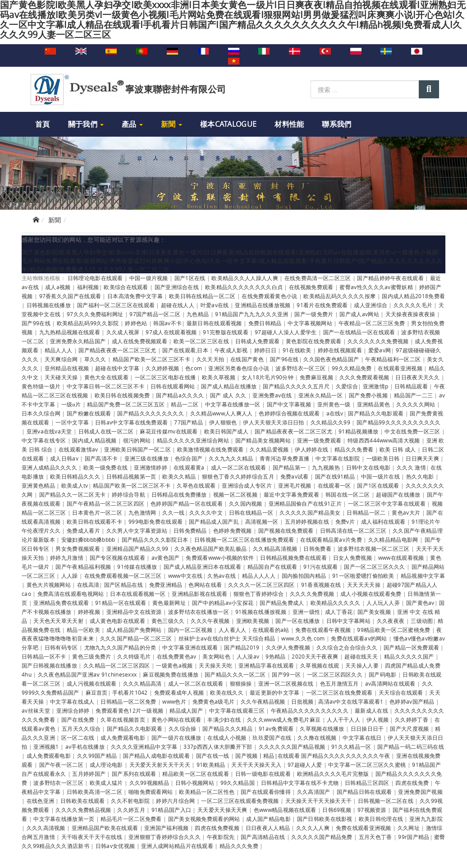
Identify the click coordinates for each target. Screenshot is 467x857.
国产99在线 (37, 323)
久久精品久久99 (331, 422)
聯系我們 (336, 124)
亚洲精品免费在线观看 (61, 602)
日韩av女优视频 (116, 845)
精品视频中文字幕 (423, 575)
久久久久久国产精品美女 (310, 512)
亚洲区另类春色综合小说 (239, 368)
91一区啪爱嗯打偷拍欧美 (364, 575)
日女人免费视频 (353, 557)
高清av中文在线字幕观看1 (351, 701)
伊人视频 (378, 719)
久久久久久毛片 (414, 305)
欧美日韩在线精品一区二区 (203, 295)
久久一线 (173, 512)
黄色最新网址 (169, 602)
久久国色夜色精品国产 (331, 359)
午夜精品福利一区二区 (393, 359)
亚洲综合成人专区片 (247, 485)
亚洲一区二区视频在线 (286, 683)
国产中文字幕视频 (290, 404)
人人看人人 (233, 629)
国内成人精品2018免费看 (413, 295)
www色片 (175, 701)
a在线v (334, 413)
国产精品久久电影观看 (376, 413)
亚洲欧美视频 (253, 620)
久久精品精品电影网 (394, 539)
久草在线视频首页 (124, 719)
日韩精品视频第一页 (132, 476)
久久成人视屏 (123, 332)
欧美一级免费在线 (106, 467)
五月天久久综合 (82, 728)
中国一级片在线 (381, 476)
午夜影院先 (221, 836)
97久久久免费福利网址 (96, 314)
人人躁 (70, 575)
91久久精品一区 (352, 746)
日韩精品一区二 (367, 512)
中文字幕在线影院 (339, 458)
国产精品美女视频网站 (263, 440)
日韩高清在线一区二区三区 (354, 530)
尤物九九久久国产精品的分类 (121, 647)
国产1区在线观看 (379, 485)
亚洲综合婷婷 (73, 710)
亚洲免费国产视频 (420, 791)
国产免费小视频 (369, 395)
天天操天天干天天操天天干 (319, 800)
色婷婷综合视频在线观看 (290, 413)
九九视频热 (326, 467)
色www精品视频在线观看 (286, 809)
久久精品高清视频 (276, 548)
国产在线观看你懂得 (266, 791)
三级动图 (422, 620)
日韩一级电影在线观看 (263, 773)
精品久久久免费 (240, 845)
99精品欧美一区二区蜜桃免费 (394, 629)
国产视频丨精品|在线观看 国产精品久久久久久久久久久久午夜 (313, 755)
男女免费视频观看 (78, 548)
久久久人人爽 (313, 827)
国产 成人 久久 (229, 395)
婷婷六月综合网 (176, 800)
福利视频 (88, 286)
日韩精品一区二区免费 (129, 701)
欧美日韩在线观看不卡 (95, 521)
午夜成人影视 (232, 350)
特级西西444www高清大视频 (384, 440)
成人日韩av (65, 458)
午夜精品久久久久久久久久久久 (310, 710)
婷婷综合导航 (129, 494)
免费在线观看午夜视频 (323, 629)
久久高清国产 (314, 791)
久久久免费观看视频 (365, 377)
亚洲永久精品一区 (321, 395)
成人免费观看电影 (124, 737)
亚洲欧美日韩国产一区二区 (138, 449)
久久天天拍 (211, 359)
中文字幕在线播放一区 (233, 404)
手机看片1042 (130, 692)
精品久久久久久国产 (409, 656)
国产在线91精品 (336, 476)
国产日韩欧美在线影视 (325, 818)
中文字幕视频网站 (311, 323)
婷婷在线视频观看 (341, 350)
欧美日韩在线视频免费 (123, 395)
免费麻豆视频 (317, 377)
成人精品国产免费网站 (134, 629)
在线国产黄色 (247, 359)
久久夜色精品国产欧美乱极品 (211, 548)
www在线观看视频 (402, 557)
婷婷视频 (90, 611)
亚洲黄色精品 (39, 485)
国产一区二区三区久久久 (375, 566)
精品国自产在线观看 (273, 566)
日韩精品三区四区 (368, 782)
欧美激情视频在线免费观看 (211, 449)
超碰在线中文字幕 (118, 368)
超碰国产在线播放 (399, 494)
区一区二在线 (78, 737)
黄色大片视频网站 (50, 584)
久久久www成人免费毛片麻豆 (284, 719)
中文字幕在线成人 (73, 701)
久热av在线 (222, 575)
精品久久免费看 (354, 449)
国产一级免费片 (314, 314)
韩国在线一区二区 (348, 494)
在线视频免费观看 (312, 286)
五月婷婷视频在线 (308, 521)
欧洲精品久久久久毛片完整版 (334, 773)
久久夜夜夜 (391, 620)
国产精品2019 (242, 647)
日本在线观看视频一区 (138, 593)
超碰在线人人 (178, 305)
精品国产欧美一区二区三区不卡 (152, 359)
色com (194, 368)
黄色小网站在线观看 (177, 719)
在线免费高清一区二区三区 (318, 277)
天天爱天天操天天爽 (223, 809)
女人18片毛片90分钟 (268, 377)
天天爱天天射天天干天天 (160, 764)
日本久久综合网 (42, 413)
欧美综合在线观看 (127, 286)
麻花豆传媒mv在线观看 (169, 431)
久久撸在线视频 (318, 737)
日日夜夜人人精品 (269, 827)
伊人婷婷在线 (312, 449)
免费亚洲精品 (166, 584)
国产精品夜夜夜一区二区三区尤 (118, 350)
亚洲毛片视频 (295, 485)
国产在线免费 (78, 719)
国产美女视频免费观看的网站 (205, 818)
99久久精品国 (238, 782)
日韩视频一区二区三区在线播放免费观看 (245, 539)
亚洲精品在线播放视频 (263, 305)
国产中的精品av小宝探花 (223, 602)
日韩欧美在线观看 (83, 800)
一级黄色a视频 (175, 665)
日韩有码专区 (62, 647)
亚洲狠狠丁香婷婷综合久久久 (165, 836)
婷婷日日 (266, 350)
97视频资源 (372, 809)
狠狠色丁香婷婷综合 (259, 593)
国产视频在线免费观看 (286, 530)
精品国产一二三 (414, 395)
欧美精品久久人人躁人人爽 (245, 277)
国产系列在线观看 (135, 773)
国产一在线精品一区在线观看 (360, 332)
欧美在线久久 (227, 692)
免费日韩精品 (265, 323)
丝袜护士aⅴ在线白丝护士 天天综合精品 (228, 638)
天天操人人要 (362, 665)
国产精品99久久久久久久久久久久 (399, 422)
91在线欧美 (298, 350)
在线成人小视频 (227, 737)
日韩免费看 (318, 548)
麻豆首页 (97, 692)
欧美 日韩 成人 (398, 449)
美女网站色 (217, 656)
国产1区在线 (190, 277)
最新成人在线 (372, 710)
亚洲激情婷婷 (151, 467)
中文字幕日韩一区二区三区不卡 (106, 386)
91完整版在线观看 (226, 332)
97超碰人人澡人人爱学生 (286, 332)
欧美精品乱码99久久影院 (88, 323)
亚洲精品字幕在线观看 (266, 665)
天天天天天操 (364, 584)
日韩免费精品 (191, 530)
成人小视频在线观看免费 (371, 593)
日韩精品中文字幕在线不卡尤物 (300, 782)
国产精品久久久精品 (228, 728)
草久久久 (96, 359)
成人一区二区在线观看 (239, 467)
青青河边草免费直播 (285, 458)
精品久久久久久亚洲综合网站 (193, 440)
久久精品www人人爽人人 (222, 413)
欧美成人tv (74, 485)
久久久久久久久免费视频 (379, 341)
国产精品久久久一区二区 (236, 674)
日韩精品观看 (411, 386)
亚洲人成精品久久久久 (50, 467)
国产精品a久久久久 (180, 395)
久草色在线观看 (197, 485)
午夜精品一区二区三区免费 (373, 323)
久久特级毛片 (134, 656)
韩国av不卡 (167, 323)
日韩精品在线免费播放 (179, 494)
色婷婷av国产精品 (412, 701)
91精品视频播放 (359, 431)
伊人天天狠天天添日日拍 (274, 422)
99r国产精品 (413, 836)
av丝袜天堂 (36, 710)
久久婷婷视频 (163, 368)
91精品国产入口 (172, 809)
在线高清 (88, 584)
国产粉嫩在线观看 (90, 413)
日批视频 (302, 701)
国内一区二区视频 (191, 629)
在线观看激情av (79, 449)
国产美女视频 (374, 611)
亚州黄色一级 (334, 404)
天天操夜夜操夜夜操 (411, 314)
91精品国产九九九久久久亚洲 (252, 314)
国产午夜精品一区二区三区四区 (106, 503)
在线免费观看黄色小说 (270, 295)
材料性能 (289, 124)
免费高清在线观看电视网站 (71, 593)
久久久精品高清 (143, 683)
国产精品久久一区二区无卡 (73, 494)
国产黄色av (420, 602)
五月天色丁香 (376, 836)
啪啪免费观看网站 (151, 791)
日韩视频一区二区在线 (386, 800)
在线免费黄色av (177, 656)
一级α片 (71, 404)
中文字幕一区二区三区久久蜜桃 (367, 764)
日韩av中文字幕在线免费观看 (132, 422)
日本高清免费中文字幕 (135, 295)
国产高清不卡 (102, 458)
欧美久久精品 (179, 476)
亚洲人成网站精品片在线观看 (178, 845)
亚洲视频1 (46, 746)
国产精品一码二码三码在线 (410, 746)
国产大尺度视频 (410, 728)
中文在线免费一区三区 (413, 431)
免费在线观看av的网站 (360, 638)
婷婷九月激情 (67, 557)
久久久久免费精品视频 (83, 809)
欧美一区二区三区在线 (202, 341)
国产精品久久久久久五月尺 (297, 386)
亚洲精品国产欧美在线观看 (106, 827)
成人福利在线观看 (384, 521)
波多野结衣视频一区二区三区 (374, 548)
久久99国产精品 (98, 755)
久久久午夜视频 (211, 620)
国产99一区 (287, 674)
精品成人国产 (186, 710)
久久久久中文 (206, 512)
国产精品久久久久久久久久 (151, 413)
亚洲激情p (376, 386)
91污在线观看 (321, 566)
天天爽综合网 (62, 359)
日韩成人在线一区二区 (106, 431)
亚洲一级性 (306, 611)
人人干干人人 (344, 719)
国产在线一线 (213, 755)
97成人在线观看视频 (172, 332)
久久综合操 (183, 728)
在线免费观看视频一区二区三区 (124, 575)
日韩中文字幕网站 (349, 620)
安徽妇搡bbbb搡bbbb (89, 539)
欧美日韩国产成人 (227, 431)
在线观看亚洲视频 (401, 368)
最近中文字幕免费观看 (292, 494)
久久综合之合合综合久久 (347, 647)
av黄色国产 (166, 557)
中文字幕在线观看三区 (237, 710)
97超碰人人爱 (305, 764)
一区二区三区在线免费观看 (340, 692)
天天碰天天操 (62, 377)
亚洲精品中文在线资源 (134, 611)
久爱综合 (347, 386)
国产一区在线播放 (298, 620)
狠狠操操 (242, 683)
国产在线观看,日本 (186, 350)
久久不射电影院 (131, 800)
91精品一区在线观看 (121, 602)
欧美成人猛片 (107, 782)
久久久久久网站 (416, 404)
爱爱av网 (379, 350)
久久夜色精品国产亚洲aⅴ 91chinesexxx (88, 674)
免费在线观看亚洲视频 (364, 827)
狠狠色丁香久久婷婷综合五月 (238, 476)
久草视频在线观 (320, 665)
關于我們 (86, 124)
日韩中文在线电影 (369, 467)
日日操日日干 (368, 728)
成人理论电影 (107, 764)
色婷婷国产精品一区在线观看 (187, 503)
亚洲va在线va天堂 (50, 431)
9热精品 (276, 656)
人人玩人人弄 (383, 602)
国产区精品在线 (124, 584)
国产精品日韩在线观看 (365, 791)
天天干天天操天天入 (257, 764)
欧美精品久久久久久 (336, 602)
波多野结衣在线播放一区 (199, 611)
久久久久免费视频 (313, 593)
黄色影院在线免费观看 (314, 341)
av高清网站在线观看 (391, 683)
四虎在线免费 (412, 782)
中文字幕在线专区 (45, 440)
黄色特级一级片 (42, 386)
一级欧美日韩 (383, 458)
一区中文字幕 (72, 422)
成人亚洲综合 (371, 305)
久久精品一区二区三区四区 (117, 665)
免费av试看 (295, 476)
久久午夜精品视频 (264, 701)
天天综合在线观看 (402, 692)
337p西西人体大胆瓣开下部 (218, 746)
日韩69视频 (337, 809)
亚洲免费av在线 (272, 395)
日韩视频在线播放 (50, 305)
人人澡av (249, 656)
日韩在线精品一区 (252, 512)
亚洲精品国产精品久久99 (138, 548)
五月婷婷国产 (89, 773)
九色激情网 (143, 512)
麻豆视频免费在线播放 (171, 674)
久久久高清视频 (47, 827)
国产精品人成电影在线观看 (157, 755)
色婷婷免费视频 (233, 530)
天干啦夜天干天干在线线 (92, 836)
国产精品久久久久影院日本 (156, 539)
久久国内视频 (246, 503)
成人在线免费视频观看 (140, 341)
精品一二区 (185, 404)
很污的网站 (137, 440)
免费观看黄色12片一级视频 (130, 710)
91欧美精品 (212, 764)
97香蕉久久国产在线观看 (71, 295)
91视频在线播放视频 (261, 611)
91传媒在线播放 (138, 566)
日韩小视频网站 (195, 782)
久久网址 (409, 827)
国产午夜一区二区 (62, 764)
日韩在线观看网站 (174, 386)
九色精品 (199, 314)
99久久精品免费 (352, 368)
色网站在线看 (205, 584)
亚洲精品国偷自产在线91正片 (306, 503)
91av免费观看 (277, 728)
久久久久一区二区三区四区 (262, 584)
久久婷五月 (132, 809)
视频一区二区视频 (236, 494)
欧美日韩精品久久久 (75, 476)
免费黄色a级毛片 (214, 701)
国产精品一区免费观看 (412, 647)
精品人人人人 (259, 575)
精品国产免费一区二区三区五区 (126, 404)
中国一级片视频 (149, 277)
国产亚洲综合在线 (178, 286)
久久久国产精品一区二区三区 (137, 638)
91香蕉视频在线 (322, 584)
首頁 (42, 124)
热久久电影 (420, 476)
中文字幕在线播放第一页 (64, 818)
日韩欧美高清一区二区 (95, 791)
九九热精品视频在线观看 (70, 332)
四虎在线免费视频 (218, 827)
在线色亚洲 (41, 800)
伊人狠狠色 (223, 422)
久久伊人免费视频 (289, 647)
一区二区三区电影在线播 (166, 377)
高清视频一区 (262, 521)
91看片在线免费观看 (323, 305)
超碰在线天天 (361, 656)
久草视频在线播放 (323, 728)
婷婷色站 (137, 323)
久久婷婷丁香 (412, 719)
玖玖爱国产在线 (272, 737)
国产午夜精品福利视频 (83, 566)
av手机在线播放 (85, 746)
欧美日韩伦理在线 (382, 818)
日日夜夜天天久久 (418, 377)
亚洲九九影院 (426, 818)
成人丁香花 (339, 611)
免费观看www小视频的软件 (220, 557)
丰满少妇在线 (224, 719)
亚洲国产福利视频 (167, 827)
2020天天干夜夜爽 (315, 656)
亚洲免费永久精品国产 (78, 341)
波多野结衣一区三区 (301, 368)
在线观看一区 (335, 485)
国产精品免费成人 (283, 602)
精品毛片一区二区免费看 (132, 818)
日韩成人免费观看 (258, 341)
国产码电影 (383, 674)
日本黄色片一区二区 (98, 512)
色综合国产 (189, 458)
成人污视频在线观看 (92, 683)
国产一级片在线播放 (177, 737)
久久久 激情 (411, 467)
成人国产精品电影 (269, 818)
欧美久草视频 (219, 377)
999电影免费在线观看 (156, 521)
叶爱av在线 (215, 305)
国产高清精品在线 (264, 836)
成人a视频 (58, 286)
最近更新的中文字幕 (275, 692)
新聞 (171, 124)
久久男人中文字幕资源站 (137, 530)
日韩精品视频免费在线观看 (294, 557)
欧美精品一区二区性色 (207, 791)
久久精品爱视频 (270, 449)
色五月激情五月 (340, 683)
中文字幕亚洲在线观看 (190, 647)
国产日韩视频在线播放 (50, 665)
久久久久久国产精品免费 (322, 836)
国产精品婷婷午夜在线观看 (391, 277)
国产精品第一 (290, 467)
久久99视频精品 (150, 782)
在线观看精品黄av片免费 (331, 539)
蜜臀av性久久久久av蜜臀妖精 (376, 286)
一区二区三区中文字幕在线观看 (387, 503)
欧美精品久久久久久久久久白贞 (244, 286)
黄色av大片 (406, 512)
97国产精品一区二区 (155, 314)
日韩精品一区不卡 (45, 656)
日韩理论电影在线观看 (96, 277)
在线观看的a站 (271, 629)
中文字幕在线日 (363, 737)
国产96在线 (284, 359)
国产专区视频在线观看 (118, 557)
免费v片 (346, 521)
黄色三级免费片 (92, 656)
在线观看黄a (190, 467)
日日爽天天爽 (423, 458)
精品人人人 (59, 350)
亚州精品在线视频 (68, 368)
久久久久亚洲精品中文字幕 (145, 746)
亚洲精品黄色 (374, 404)
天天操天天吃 (216, 665)
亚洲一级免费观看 (320, 440)
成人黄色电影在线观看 (118, 620)
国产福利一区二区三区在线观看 (116, 305)
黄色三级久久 (168, 620)
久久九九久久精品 (232, 458)
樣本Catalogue (228, 124)
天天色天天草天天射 (59, 620)
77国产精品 (189, 422)
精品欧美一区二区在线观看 (196, 773)
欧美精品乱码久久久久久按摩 (340, 295)
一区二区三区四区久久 (335, 674)
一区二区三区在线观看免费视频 (240, 800)
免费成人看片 (84, 530)
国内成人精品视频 (95, 440)
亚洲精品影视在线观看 (200, 593)
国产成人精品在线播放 (229, 386)
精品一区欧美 (84, 629)
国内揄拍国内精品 (305, 575)
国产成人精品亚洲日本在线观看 (203, 566)
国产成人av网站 (359, 314)
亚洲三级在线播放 (147, 458)
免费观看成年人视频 (180, 692)
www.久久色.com (303, 638)
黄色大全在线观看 (107, 377)
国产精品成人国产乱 (214, 521)
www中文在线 (185, 575)
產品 (132, 124)
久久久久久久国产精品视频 (293, 746)
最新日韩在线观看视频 (215, 323)
